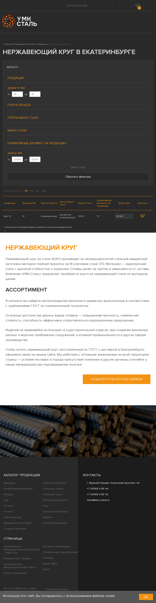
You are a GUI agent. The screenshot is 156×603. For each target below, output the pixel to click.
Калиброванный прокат (18, 488)
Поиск (46, 569)
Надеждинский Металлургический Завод (19, 566)
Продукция (16, 78)
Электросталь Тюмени (17, 558)
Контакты (48, 557)
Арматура (9, 482)
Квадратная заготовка (17, 523)
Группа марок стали (23, 117)
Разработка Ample (57, 589)
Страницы (13, 539)
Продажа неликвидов (56, 546)
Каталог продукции (22, 475)
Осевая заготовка (15, 528)
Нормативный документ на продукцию (37, 143)
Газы (46, 505)
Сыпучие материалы (55, 511)
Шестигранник (12, 517)
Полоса (8, 505)
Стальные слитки (53, 488)
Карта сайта (50, 563)
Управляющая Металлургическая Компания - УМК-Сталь (22, 549)
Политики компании (55, 523)
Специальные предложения (60, 552)
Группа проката (19, 105)
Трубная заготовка (54, 482)
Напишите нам (77, 5)
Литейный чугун (52, 494)
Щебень (48, 517)
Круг (6, 500)
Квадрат (8, 494)
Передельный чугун (55, 500)
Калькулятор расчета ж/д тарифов (116, 379)
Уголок (8, 511)
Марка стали (17, 130)
